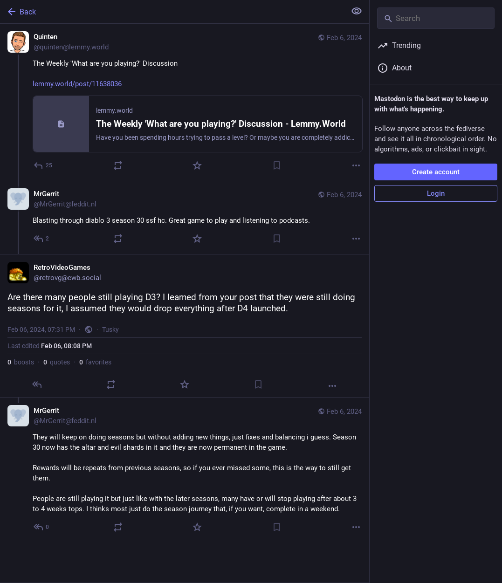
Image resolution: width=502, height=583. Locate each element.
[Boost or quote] (118, 165)
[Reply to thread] (42, 238)
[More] (356, 165)
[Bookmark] (276, 165)
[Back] (172, 11)
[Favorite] (197, 165)
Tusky (110, 329)
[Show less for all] (356, 11)
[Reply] (43, 165)
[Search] (436, 18)
